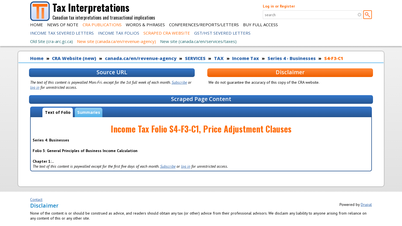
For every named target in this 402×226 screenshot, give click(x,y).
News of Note (62, 24)
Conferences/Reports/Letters (204, 24)
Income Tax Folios (118, 33)
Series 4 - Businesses (292, 58)
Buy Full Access (260, 24)
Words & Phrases (145, 24)
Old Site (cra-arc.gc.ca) (51, 41)
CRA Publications (102, 24)
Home (36, 24)
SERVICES (195, 58)
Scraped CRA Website (166, 33)
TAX (219, 58)
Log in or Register (279, 6)
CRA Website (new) (74, 58)
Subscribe (179, 82)
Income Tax (245, 58)
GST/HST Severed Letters (222, 33)
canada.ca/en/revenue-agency (141, 58)
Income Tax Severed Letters (62, 33)
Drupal (366, 204)
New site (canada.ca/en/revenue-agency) (116, 41)
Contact (36, 199)
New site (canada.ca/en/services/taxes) (198, 41)
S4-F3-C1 (333, 58)
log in (34, 87)
